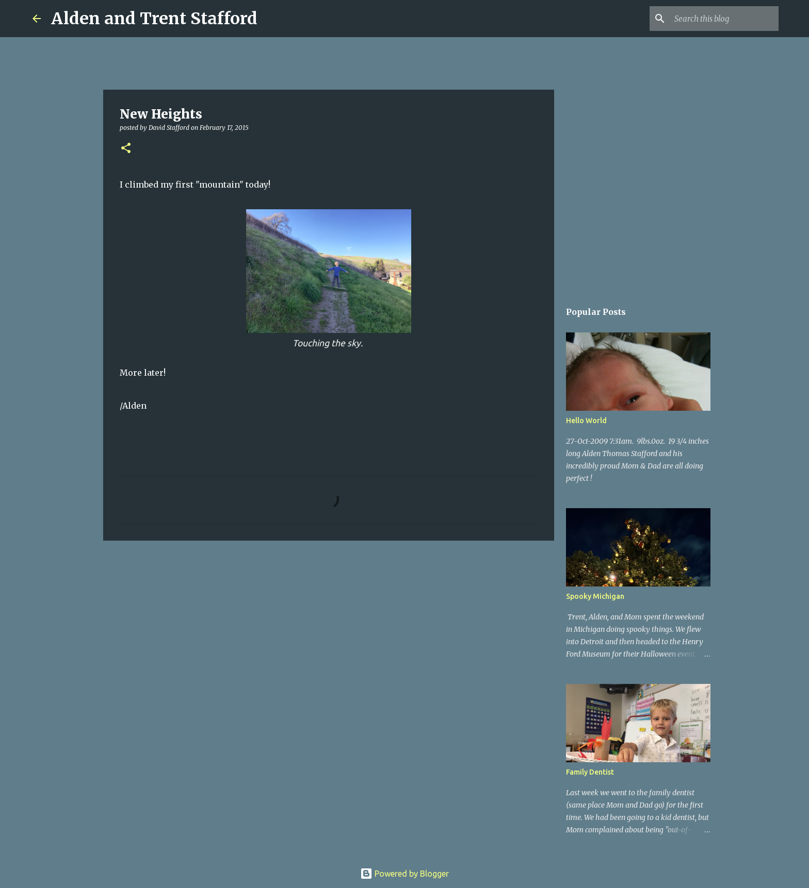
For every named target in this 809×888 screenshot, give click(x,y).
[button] (126, 149)
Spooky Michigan (595, 596)
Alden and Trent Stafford (154, 18)
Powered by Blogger (404, 873)
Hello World (586, 420)
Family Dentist (590, 772)
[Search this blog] (724, 18)
